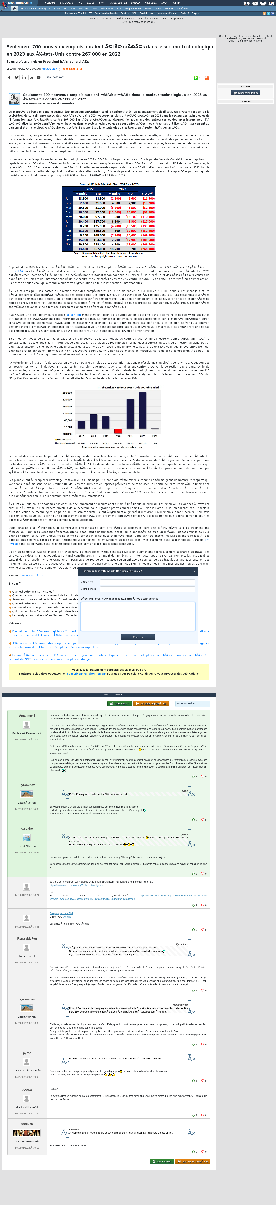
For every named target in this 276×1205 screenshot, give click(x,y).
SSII (134, 13)
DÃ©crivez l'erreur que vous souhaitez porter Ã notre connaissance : (138, 614)
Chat (102, 3)
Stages (195, 13)
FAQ (80, 3)
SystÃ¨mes (183, 8)
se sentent (74, 315)
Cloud (57, 8)
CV (90, 13)
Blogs (90, 3)
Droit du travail (147, 13)
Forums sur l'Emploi (75, 13)
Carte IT (185, 13)
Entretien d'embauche (106, 13)
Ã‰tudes (151, 3)
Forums (50, 3)
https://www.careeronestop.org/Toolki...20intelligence (77, 885)
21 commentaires (72, 69)
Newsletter (118, 3)
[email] (147, 589)
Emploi (136, 3)
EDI (119, 8)
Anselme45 (27, 715)
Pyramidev (27, 785)
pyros (27, 1053)
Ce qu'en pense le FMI (61, 913)
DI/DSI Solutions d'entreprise (35, 8)
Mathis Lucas (49, 69)
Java (95, 8)
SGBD (148, 8)
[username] (147, 582)
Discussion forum (246, 93)
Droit (165, 3)
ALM (72, 8)
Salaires (125, 13)
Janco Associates (32, 576)
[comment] (138, 616)
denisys (27, 1123)
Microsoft (84, 8)
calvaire (27, 828)
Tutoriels (66, 3)
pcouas (27, 1089)
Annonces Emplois (167, 13)
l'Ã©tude (66, 917)
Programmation (133, 8)
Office (158, 8)
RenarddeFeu (27, 938)
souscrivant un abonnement (86, 674)
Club (176, 3)
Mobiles (169, 8)
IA (65, 8)
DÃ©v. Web (107, 8)
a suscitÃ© (16, 271)
